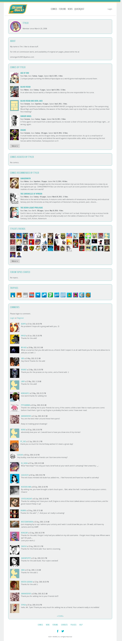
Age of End (24, 73)
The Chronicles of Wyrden (31, 194)
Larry (23, 381)
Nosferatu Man (26, 487)
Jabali (23, 570)
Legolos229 (25, 475)
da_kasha (24, 463)
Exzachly (20, 455)
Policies (73, 625)
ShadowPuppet (26, 558)
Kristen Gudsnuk (27, 582)
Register (20, 318)
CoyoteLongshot (26, 499)
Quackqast (79, 9)
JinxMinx (23, 510)
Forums (62, 9)
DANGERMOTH (25, 178)
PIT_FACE (23, 441)
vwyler (23, 336)
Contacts (64, 625)
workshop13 (25, 393)
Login (110, 9)
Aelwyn (23, 324)
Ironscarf (24, 533)
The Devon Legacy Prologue (31, 207)
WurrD (23, 430)
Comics (54, 9)
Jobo (22, 358)
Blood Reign (25, 87)
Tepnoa (23, 605)
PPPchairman (25, 405)
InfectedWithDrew (27, 522)
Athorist (24, 370)
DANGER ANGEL (26, 116)
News (70, 9)
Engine (23, 130)
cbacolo (24, 546)
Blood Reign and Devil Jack (31, 101)
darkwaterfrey (26, 416)
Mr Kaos (24, 347)
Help (81, 625)
